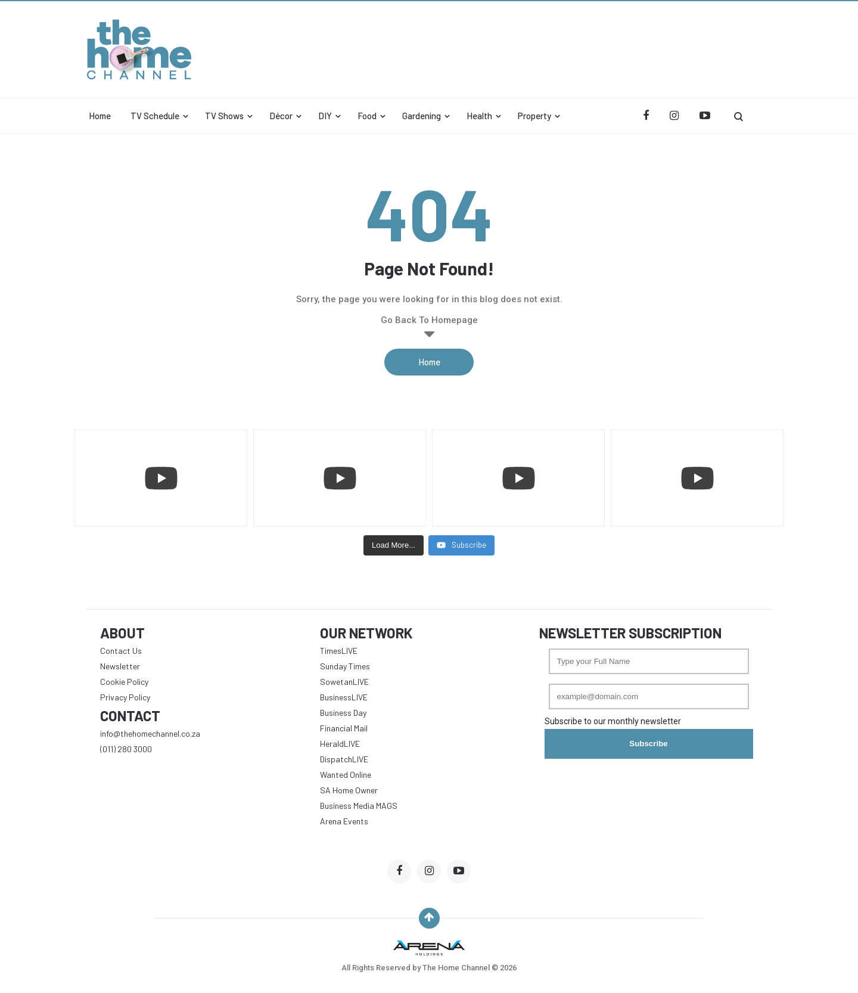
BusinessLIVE (344, 697)
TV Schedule (154, 115)
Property (534, 115)
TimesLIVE (339, 651)
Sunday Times (345, 666)
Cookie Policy (124, 682)
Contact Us (121, 651)
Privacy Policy (125, 697)
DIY (325, 115)
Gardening (421, 115)
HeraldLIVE (340, 743)
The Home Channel (457, 967)
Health (479, 115)
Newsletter (120, 666)
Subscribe (648, 743)
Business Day (343, 712)
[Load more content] (393, 545)
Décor (281, 115)
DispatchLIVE (344, 759)
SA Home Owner (349, 790)
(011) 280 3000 (126, 749)
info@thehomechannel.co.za (150, 733)
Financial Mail (344, 728)
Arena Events (344, 821)
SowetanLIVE (344, 682)
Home (100, 115)
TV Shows (224, 115)
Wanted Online (345, 774)
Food (367, 115)
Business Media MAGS (358, 805)
